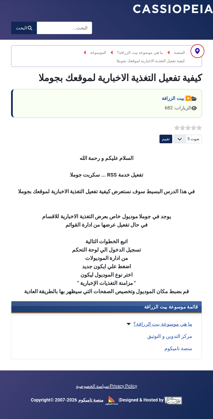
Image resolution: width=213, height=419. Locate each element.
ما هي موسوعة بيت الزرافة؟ (162, 324)
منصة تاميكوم (178, 348)
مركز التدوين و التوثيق (169, 336)
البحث (24, 28)
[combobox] (64, 28)
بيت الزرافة (173, 98)
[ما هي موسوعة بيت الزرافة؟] (129, 324)
